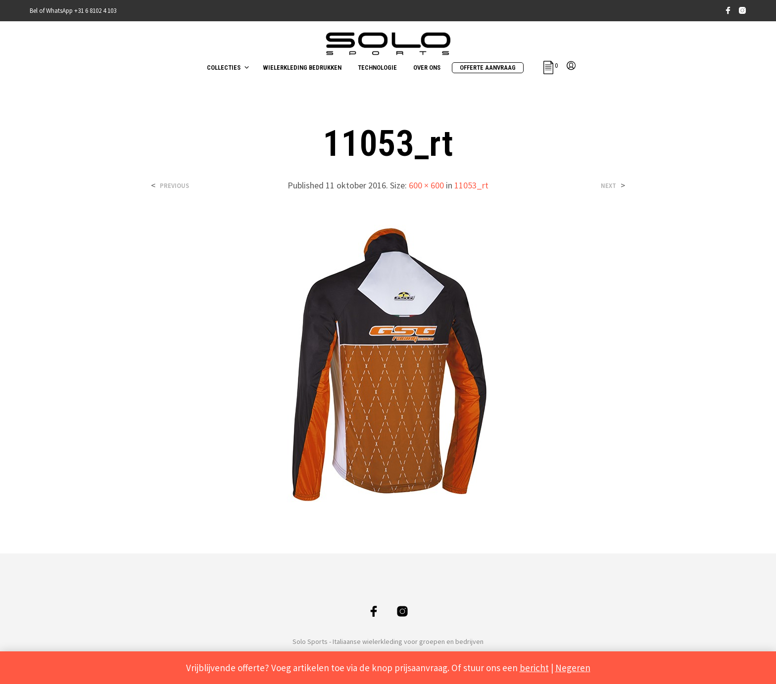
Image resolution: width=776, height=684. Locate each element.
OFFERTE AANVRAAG (488, 67)
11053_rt (471, 185)
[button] (550, 66)
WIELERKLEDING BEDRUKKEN (302, 67)
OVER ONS (426, 67)
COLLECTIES (224, 67)
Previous (174, 185)
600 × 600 (426, 185)
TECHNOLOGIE (377, 67)
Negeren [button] (572, 668)
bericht (534, 668)
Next (608, 185)
